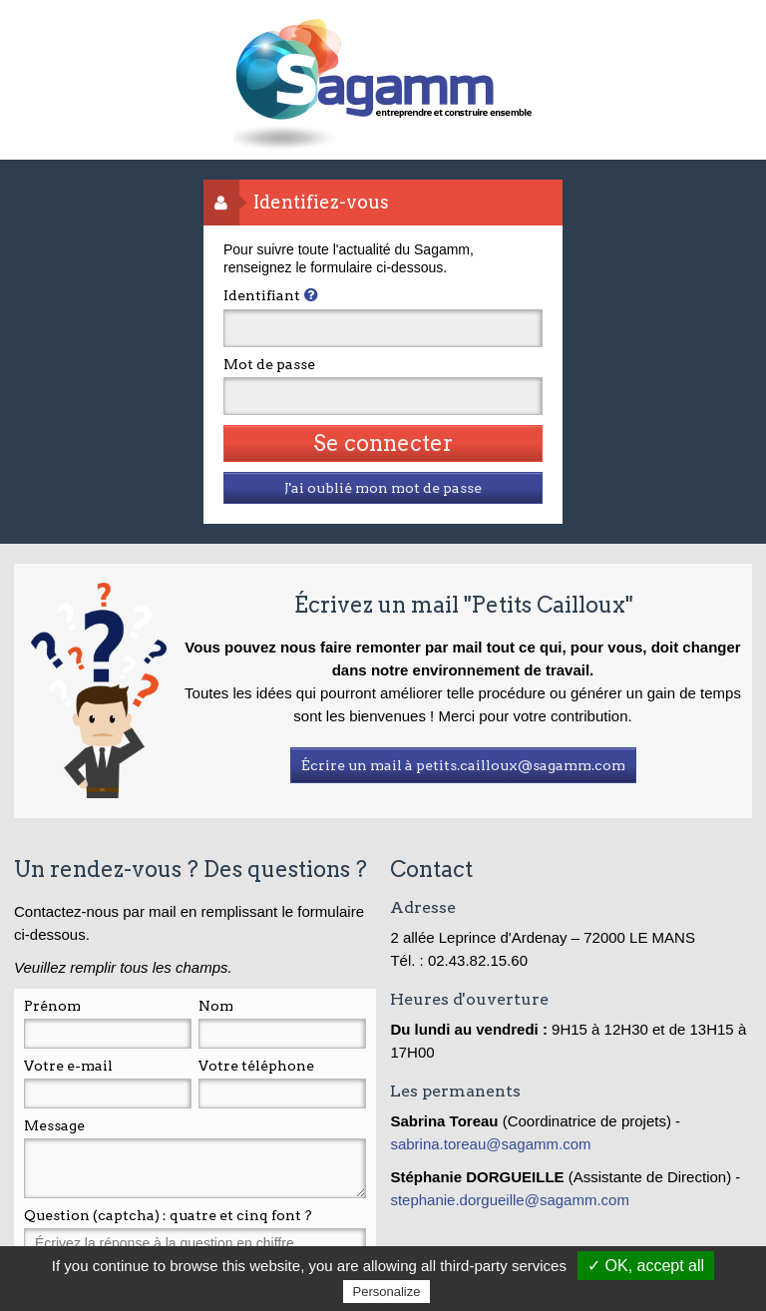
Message (54, 1125)
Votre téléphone (256, 1066)
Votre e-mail (68, 1066)
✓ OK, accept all (645, 1265)
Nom (215, 1006)
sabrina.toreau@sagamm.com (492, 1143)
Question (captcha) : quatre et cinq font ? (168, 1215)
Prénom (52, 1006)
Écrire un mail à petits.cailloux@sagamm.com (463, 765)
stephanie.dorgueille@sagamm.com (509, 1199)
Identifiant (261, 295)
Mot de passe (269, 364)
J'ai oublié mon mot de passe (383, 488)
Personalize (387, 1291)
